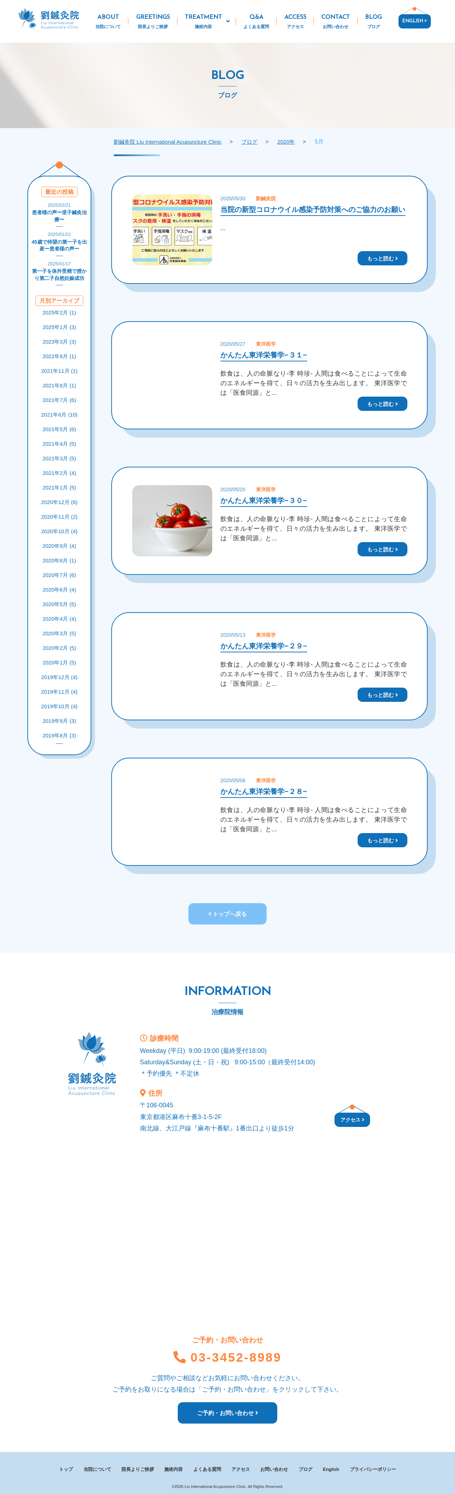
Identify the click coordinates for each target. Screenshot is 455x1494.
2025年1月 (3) (59, 327)
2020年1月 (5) (59, 662)
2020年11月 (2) (59, 517)
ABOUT (108, 23)
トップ (65, 1468)
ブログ (306, 1468)
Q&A (256, 23)
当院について (97, 1468)
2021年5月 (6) (59, 429)
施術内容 (173, 1468)
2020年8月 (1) (59, 560)
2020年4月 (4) (59, 619)
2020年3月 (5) (59, 633)
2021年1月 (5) (59, 487)
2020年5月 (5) (59, 604)
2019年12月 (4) (59, 677)
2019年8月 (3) (59, 735)
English (333, 1468)
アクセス (352, 1120)
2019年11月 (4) (59, 692)
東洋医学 (266, 344)
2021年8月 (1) (59, 385)
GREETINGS (152, 23)
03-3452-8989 (227, 1358)
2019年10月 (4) (59, 706)
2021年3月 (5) (59, 458)
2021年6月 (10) (59, 415)
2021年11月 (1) (59, 371)
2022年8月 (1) (59, 356)
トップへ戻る (227, 913)
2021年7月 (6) (59, 400)
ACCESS (295, 23)
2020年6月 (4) (59, 590)
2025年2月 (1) (59, 312)
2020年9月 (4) (59, 546)
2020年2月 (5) (59, 648)
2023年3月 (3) (59, 342)
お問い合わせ (275, 1468)
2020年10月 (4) (59, 531)
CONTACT (336, 23)
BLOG (374, 23)
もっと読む (382, 258)
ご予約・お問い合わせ (227, 1415)
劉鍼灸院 (266, 198)
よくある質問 (207, 1468)
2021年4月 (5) (59, 444)
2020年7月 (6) (59, 575)
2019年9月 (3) (59, 721)
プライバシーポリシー (374, 1468)
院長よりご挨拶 (137, 1468)
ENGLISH (414, 21)
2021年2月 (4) (59, 473)
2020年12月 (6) (59, 502)
